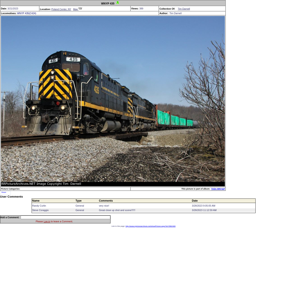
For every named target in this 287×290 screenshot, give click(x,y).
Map (77, 9)
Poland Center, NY (61, 9)
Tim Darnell (184, 8)
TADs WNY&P (218, 189)
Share (3, 192)
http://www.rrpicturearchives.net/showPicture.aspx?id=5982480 (151, 226)
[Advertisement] (143, 258)
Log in (47, 221)
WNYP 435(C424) (26, 13)
